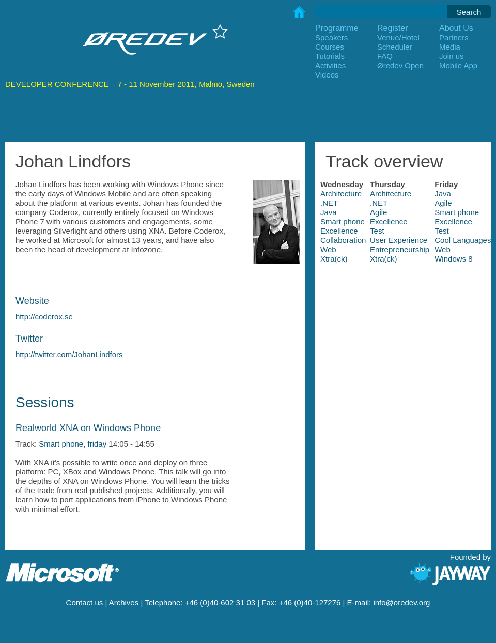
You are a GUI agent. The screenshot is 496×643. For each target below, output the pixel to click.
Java (443, 193)
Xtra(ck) (334, 258)
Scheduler (394, 46)
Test (377, 230)
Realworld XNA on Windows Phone (88, 428)
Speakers (331, 37)
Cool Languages (463, 240)
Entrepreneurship (399, 249)
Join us (451, 56)
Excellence (389, 221)
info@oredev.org (401, 602)
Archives (124, 602)
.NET (329, 202)
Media (449, 46)
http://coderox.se (44, 316)
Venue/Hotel (398, 37)
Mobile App (458, 65)
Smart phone (457, 212)
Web (328, 249)
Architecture (341, 193)
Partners (454, 37)
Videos (327, 74)
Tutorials (330, 56)
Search (469, 12)
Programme (337, 28)
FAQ (385, 56)
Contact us (84, 602)
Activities (330, 65)
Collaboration (343, 240)
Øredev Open (400, 65)
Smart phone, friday (72, 443)
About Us (456, 28)
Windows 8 (453, 258)
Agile (443, 202)
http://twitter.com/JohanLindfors (69, 354)
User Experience (398, 240)
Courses (329, 46)
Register (392, 28)
